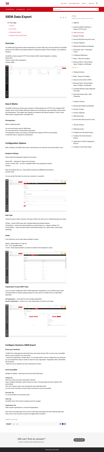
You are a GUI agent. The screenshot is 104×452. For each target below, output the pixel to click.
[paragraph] (36, 229)
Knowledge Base (74, 3)
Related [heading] (79, 72)
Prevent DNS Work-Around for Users (84, 39)
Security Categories (79, 42)
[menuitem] (64, 3)
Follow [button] (74, 16)
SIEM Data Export (79, 32)
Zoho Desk (55, 449)
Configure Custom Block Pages (83, 147)
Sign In (84, 3)
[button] (97, 3)
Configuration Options (15, 32)
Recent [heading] (79, 124)
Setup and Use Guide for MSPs (83, 80)
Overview (11, 25)
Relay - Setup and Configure (82, 58)
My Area (64, 3)
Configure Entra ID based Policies (83, 132)
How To (29, 9)
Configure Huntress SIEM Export (18, 35)
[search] (76, 9)
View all (75, 67)
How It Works (12, 29)
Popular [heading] (79, 101)
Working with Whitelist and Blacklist (84, 46)
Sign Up (91, 3)
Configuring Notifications (81, 55)
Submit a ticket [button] (79, 440)
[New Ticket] (79, 440)
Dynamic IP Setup (79, 36)
